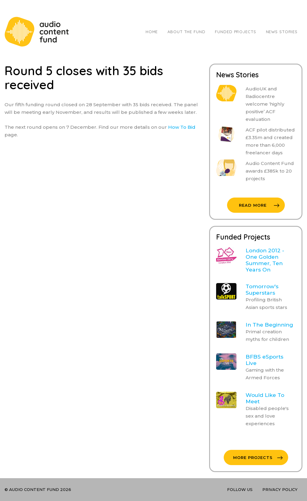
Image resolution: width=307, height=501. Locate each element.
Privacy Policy (280, 489)
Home (152, 31)
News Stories (282, 31)
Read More (259, 205)
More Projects (258, 457)
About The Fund (186, 31)
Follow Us (240, 489)
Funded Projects (235, 31)
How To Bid (181, 127)
